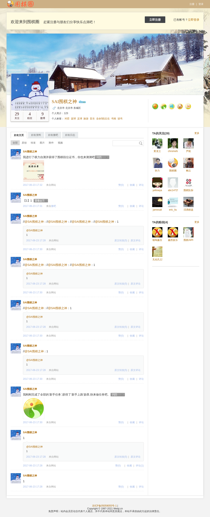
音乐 (92, 118)
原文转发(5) (120, 240)
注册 (191, 4)
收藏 (132, 185)
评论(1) (140, 465)
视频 (60, 142)
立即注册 (155, 19)
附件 (51, 142)
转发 (33, 142)
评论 (141, 185)
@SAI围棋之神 (34, 221)
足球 (79, 118)
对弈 (67, 118)
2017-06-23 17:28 (36, 240)
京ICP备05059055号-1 (104, 505)
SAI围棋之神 (64, 101)
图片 (42, 142)
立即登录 (193, 19)
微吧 (53, 206)
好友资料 (36, 135)
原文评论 (135, 240)
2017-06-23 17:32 (32, 185)
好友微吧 (53, 135)
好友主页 (19, 135)
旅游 (85, 118)
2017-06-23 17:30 (32, 249)
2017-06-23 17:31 (32, 206)
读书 (120, 118)
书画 (113, 118)
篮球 (73, 118)
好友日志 (70, 135)
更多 (196, 133)
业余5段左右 (103, 118)
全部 (15, 142)
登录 (201, 4)
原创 (24, 142)
